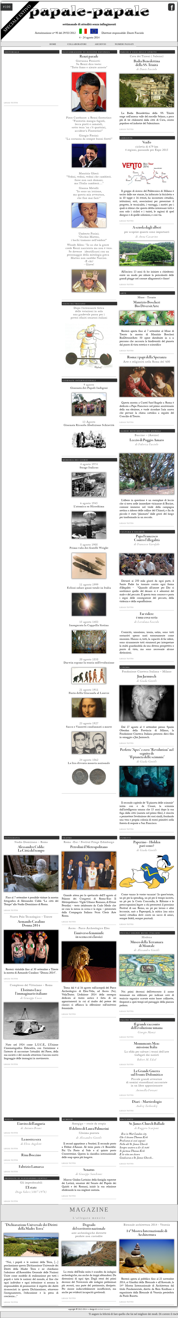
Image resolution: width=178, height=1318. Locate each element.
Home (52, 44)
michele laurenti (103, 1309)
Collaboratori (77, 44)
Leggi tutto (11, 103)
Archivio (100, 44)
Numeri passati (124, 44)
